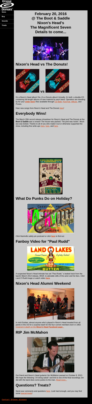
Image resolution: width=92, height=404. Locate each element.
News (4, 12)
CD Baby (58, 102)
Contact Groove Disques (14, 400)
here (62, 108)
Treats (4, 25)
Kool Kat (66, 102)
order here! (30, 102)
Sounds (5, 21)
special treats (26, 393)
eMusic (74, 102)
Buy (3, 16)
